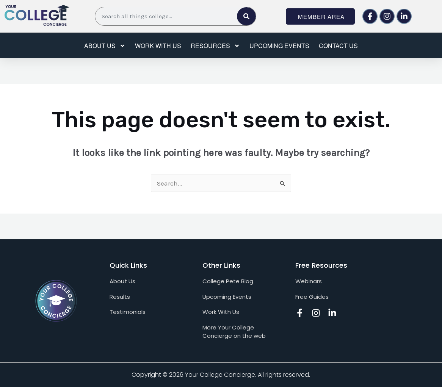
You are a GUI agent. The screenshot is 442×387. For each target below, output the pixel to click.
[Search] (246, 16)
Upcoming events (279, 45)
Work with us (158, 45)
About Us (104, 46)
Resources (215, 46)
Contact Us (338, 45)
